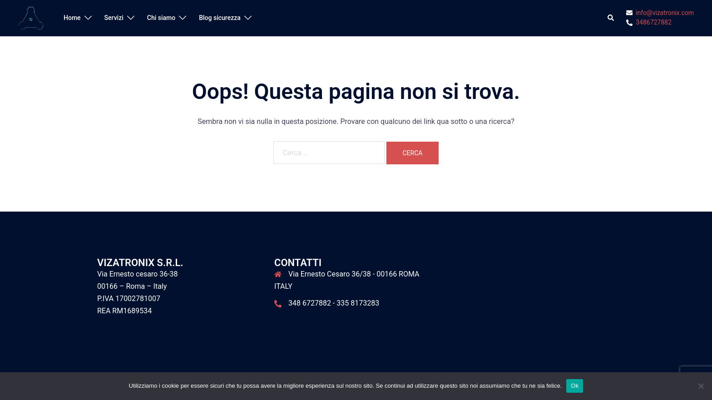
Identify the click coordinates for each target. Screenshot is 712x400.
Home (72, 17)
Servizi (114, 17)
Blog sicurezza (220, 17)
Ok (574, 385)
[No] (700, 385)
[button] (611, 18)
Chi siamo (161, 17)
